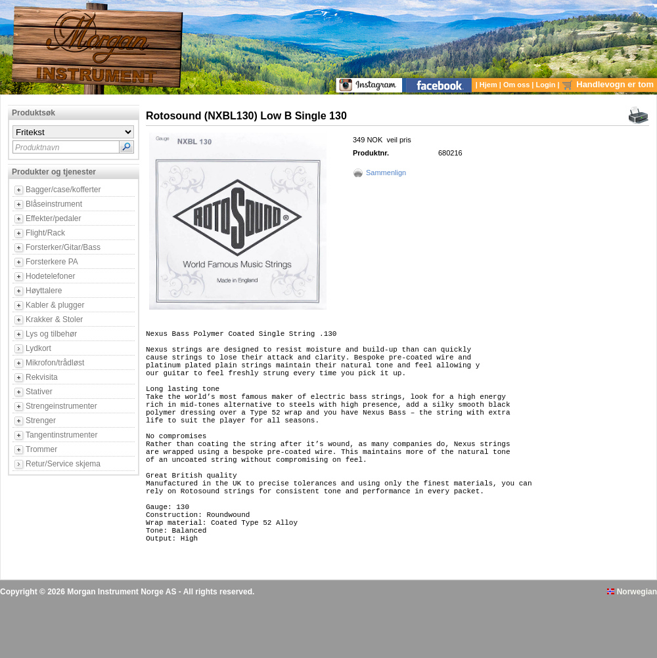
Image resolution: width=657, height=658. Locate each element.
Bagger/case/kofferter (63, 189)
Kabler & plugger (55, 305)
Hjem (489, 85)
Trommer (41, 449)
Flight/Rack (45, 232)
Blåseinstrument (54, 204)
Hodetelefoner (50, 276)
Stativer (39, 391)
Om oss (517, 85)
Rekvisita (42, 377)
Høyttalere (44, 290)
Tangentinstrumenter (61, 435)
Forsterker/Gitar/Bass (63, 247)
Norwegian (632, 646)
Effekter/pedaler (53, 218)
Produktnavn (37, 147)
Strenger (41, 420)
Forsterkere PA (52, 261)
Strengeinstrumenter (61, 406)
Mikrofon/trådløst (55, 362)
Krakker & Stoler (54, 319)
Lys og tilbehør (51, 334)
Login (547, 85)
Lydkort (38, 348)
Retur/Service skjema (63, 463)
